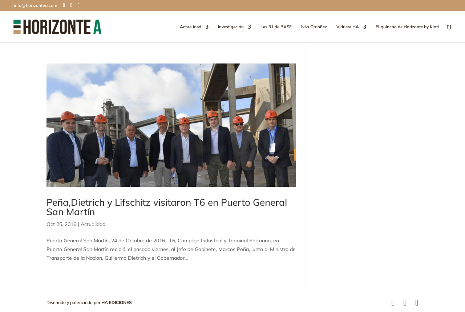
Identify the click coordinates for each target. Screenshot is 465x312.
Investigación (231, 27)
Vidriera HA (347, 27)
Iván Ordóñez (314, 27)
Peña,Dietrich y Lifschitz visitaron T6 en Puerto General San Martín (166, 207)
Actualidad (190, 27)
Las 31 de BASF (276, 27)
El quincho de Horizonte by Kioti (407, 27)
